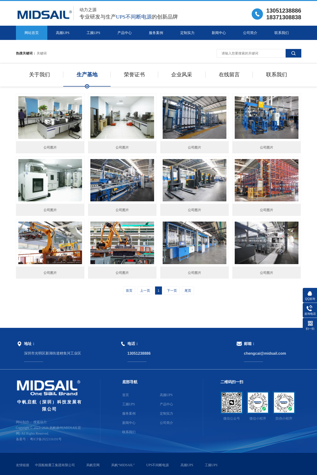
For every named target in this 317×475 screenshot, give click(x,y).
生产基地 (87, 75)
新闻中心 (219, 33)
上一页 (145, 290)
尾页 (188, 290)
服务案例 (156, 33)
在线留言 (229, 75)
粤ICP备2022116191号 (46, 439)
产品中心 (124, 33)
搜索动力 (40, 422)
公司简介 (250, 33)
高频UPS (63, 33)
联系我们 (281, 33)
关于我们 (39, 75)
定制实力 (187, 33)
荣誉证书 (134, 75)
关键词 (42, 53)
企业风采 (181, 75)
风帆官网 (93, 465)
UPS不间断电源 (157, 465)
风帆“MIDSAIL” (123, 465)
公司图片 (50, 147)
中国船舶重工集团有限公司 (55, 465)
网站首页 (31, 33)
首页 (129, 290)
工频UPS (93, 33)
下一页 (172, 290)
